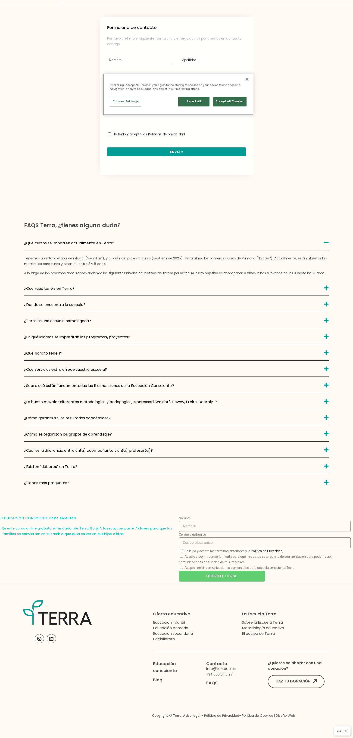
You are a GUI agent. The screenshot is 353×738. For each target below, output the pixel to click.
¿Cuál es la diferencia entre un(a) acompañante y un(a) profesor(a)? (88, 450)
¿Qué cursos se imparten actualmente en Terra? (69, 243)
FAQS (212, 683)
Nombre (185, 518)
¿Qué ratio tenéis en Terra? (49, 288)
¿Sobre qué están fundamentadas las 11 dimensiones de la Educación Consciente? (99, 385)
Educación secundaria (173, 633)
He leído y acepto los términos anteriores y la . (233, 551)
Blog (157, 680)
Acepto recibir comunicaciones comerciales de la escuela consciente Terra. (239, 568)
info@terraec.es (221, 668)
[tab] (176, 242)
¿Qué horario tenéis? (43, 353)
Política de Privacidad (266, 551)
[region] (178, 94)
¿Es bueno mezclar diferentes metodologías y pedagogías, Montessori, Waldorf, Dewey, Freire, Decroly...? (120, 402)
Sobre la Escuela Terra (262, 622)
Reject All (194, 101)
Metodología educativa (263, 628)
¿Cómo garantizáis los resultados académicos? (67, 418)
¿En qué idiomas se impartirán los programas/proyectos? (77, 337)
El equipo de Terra (258, 633)
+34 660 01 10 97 (219, 674)
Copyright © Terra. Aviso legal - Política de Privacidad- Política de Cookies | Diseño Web (223, 715)
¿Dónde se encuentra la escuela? (54, 304)
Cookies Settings (125, 101)
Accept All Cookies (230, 101)
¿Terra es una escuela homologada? (57, 321)
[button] (296, 681)
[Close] (247, 79)
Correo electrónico (192, 534)
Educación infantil (169, 622)
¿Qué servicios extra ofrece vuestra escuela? (65, 369)
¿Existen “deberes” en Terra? (50, 466)
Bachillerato (164, 639)
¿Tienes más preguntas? (46, 483)
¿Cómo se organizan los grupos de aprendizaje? (68, 434)
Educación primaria (170, 628)
